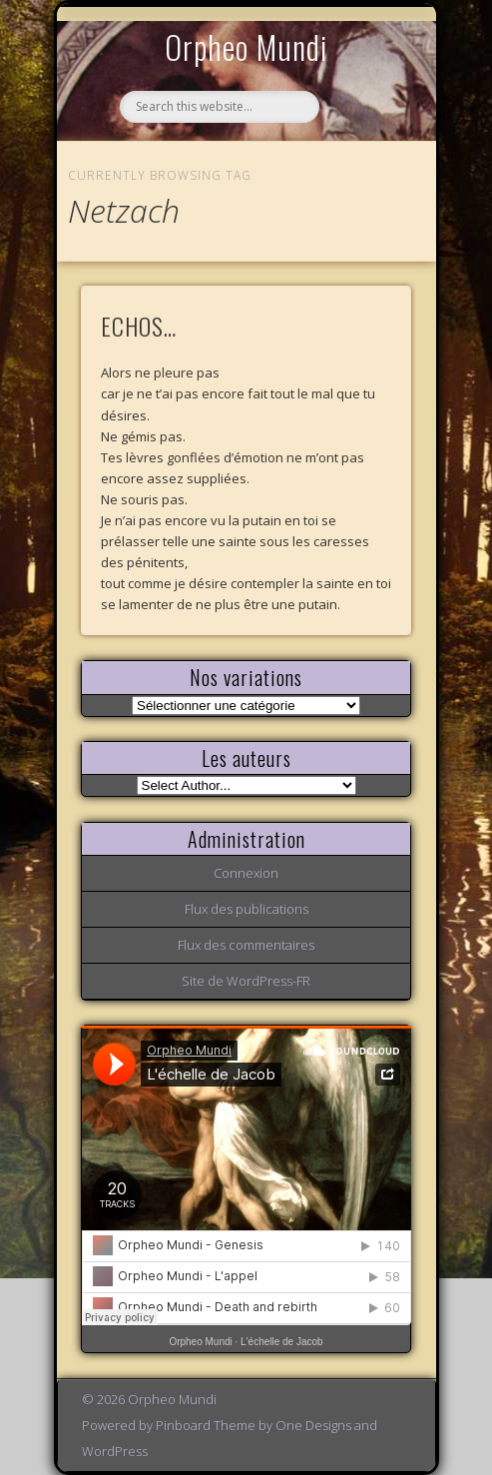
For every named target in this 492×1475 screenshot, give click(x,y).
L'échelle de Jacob (282, 1341)
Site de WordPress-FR (246, 981)
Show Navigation (362, 184)
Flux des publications (246, 909)
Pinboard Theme (205, 1425)
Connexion (246, 873)
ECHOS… (139, 326)
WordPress (115, 1451)
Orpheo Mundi (246, 46)
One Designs (313, 1425)
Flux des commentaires (246, 945)
